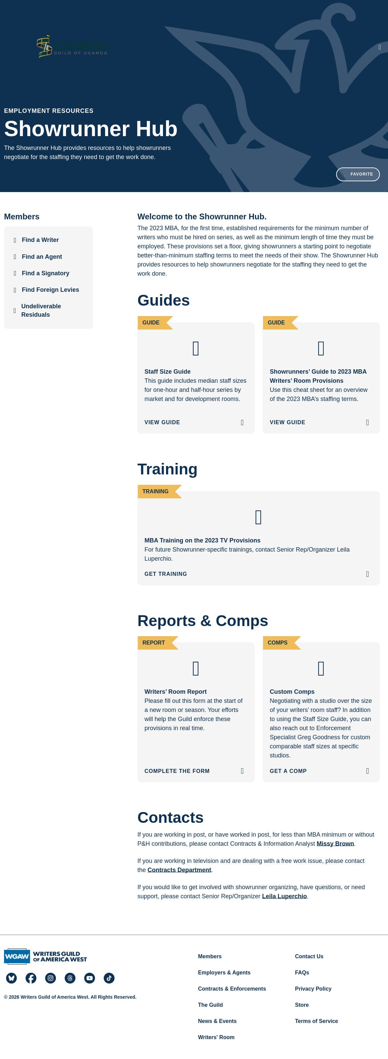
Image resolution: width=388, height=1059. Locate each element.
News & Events (217, 1021)
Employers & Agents (224, 972)
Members (210, 956)
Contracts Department (179, 870)
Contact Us (309, 956)
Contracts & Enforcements (232, 989)
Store (302, 1005)
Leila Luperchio (284, 896)
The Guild (210, 1005)
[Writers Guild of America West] (72, 47)
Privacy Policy (313, 989)
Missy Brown (335, 843)
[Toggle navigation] (380, 47)
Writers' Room (216, 1037)
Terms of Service (316, 1021)
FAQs (302, 972)
